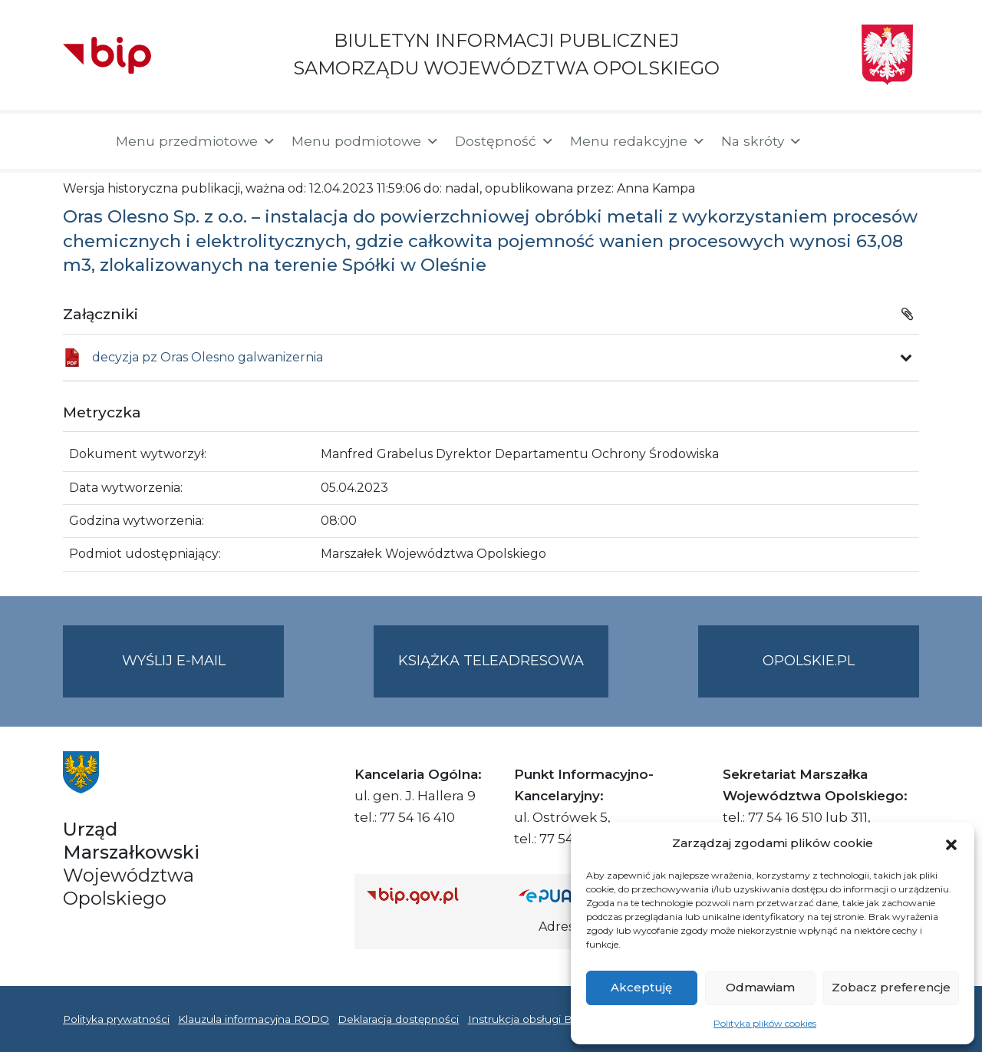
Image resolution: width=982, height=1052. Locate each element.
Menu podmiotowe (366, 141)
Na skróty (761, 141)
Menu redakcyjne (638, 141)
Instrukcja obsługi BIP (526, 1019)
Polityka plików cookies (764, 1023)
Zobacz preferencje (891, 987)
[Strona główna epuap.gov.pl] (568, 895)
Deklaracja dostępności (398, 1019)
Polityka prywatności (116, 1019)
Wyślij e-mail (203, 673)
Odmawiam (760, 987)
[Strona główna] (81, 141)
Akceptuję (641, 987)
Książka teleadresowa (491, 660)
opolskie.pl (809, 660)
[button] (951, 843)
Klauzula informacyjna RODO (253, 1019)
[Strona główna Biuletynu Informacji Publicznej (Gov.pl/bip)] (430, 895)
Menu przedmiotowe (196, 141)
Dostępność (505, 141)
